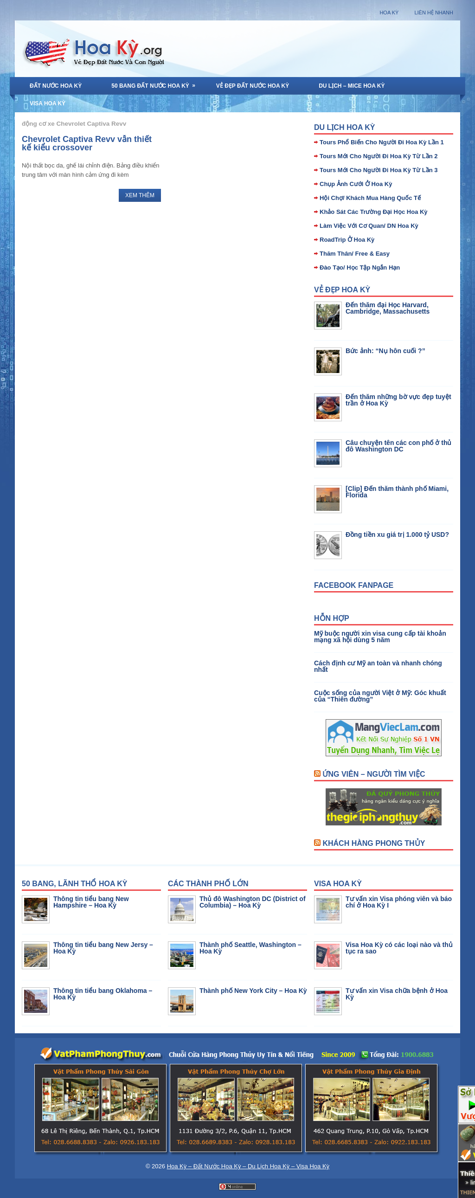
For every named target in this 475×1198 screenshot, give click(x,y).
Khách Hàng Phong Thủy (373, 843)
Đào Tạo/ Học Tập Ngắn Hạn (360, 267)
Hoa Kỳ (388, 12)
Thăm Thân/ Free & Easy (355, 253)
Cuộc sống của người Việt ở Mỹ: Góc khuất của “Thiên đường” (380, 696)
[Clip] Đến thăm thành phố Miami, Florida (397, 492)
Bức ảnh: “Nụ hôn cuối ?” (385, 350)
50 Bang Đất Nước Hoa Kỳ (156, 83)
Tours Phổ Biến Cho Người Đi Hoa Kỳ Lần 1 (382, 142)
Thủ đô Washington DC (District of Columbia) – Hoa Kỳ (252, 902)
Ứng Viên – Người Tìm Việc (373, 774)
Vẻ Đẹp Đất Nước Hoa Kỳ (252, 86)
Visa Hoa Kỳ (47, 103)
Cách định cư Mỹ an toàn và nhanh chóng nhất (378, 666)
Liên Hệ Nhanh (433, 12)
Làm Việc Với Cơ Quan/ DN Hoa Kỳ (369, 225)
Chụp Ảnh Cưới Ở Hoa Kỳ (356, 183)
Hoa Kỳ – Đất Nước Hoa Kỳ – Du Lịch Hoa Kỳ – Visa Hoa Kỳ (248, 1166)
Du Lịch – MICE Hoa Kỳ (352, 86)
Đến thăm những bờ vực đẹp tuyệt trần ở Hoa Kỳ (398, 400)
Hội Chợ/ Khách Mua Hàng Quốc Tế (370, 197)
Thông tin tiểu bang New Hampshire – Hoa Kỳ (91, 902)
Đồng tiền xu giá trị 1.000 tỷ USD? (397, 534)
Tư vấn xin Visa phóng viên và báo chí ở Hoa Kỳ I (399, 902)
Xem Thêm (139, 195)
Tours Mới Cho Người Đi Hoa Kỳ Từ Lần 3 (379, 170)
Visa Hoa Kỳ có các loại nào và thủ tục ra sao (399, 948)
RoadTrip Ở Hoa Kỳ (347, 239)
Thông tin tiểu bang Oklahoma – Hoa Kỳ (102, 994)
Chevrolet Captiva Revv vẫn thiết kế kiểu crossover (87, 143)
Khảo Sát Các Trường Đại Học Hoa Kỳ (374, 211)
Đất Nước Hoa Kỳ (56, 86)
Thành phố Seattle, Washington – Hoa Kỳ (250, 948)
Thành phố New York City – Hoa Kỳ (253, 990)
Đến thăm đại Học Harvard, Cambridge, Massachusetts (388, 308)
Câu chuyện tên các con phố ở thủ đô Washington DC (398, 446)
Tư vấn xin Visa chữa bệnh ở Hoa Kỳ (397, 994)
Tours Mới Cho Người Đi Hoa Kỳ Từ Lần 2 (379, 156)
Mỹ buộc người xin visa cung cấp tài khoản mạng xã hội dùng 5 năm (380, 637)
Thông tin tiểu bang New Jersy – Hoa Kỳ (103, 948)
